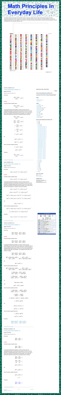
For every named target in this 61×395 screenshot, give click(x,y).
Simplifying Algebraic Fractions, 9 (42, 139)
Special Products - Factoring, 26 (42, 153)
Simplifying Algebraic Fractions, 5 (42, 144)
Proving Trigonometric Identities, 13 (42, 133)
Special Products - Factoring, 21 (42, 158)
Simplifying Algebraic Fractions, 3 (42, 146)
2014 (38, 122)
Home (18, 389)
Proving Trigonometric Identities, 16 (12, 330)
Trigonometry (38, 117)
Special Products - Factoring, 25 (42, 154)
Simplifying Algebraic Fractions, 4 (42, 145)
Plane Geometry (39, 113)
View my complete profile (39, 176)
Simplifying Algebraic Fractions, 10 (42, 138)
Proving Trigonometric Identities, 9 (42, 137)
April (38, 166)
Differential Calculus (39, 108)
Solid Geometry (39, 114)
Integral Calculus (39, 110)
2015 (38, 121)
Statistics (38, 115)
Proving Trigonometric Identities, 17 (12, 224)
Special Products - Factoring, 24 (42, 155)
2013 (38, 123)
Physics (38, 112)
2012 (38, 171)
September (39, 161)
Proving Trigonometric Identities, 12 (42, 134)
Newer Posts (5, 389)
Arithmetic (38, 106)
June (38, 164)
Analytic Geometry (39, 105)
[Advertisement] (30, 79)
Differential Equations (39, 109)
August (39, 162)
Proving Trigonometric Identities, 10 (42, 136)
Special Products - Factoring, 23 (42, 156)
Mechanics (38, 111)
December (39, 124)
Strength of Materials (39, 116)
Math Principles (39, 175)
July (38, 163)
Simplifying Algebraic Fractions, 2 (42, 147)
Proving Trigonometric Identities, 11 (42, 135)
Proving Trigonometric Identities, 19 (12, 89)
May (38, 165)
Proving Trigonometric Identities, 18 (12, 164)
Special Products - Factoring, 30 (42, 148)
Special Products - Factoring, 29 (42, 149)
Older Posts (31, 389)
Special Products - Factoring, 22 (42, 157)
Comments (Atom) (9, 390)
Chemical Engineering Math (40, 107)
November (39, 125)
